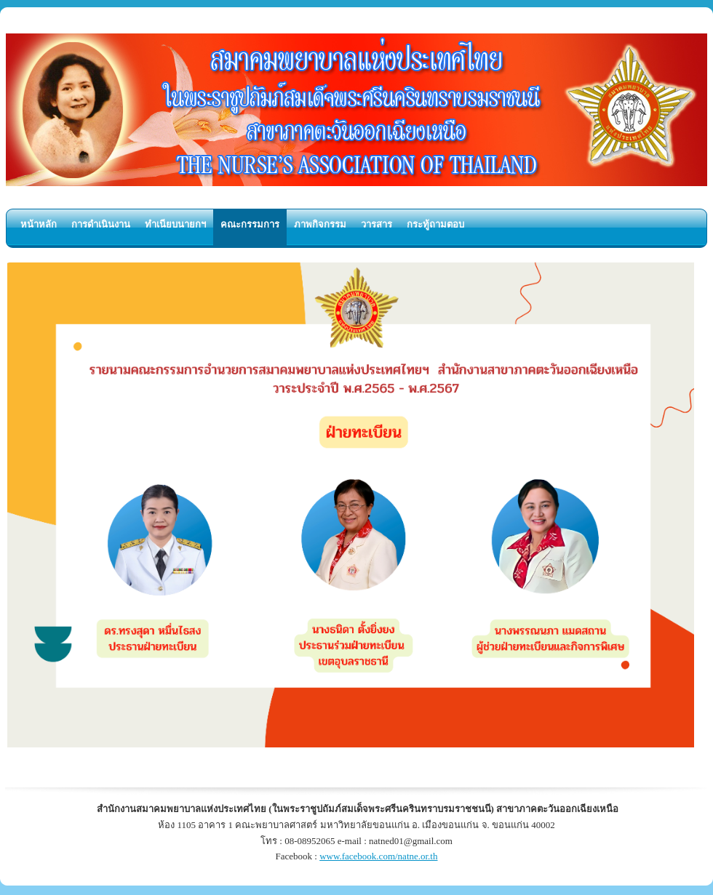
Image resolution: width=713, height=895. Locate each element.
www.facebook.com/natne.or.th (378, 856)
